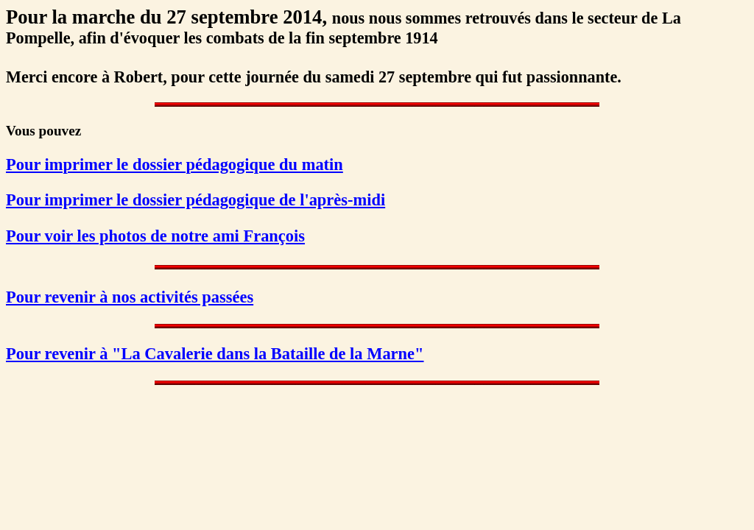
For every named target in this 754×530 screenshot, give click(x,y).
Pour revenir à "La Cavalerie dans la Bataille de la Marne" (215, 353)
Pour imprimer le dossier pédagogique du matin (174, 164)
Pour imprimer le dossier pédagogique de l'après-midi (195, 200)
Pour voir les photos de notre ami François (155, 236)
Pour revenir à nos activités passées (129, 297)
